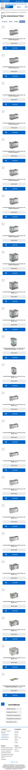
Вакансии (16, 736)
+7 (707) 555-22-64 (5, 737)
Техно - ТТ (22, 21)
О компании (18, 729)
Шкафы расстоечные (12, 712)
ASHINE (10, 21)
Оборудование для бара (6, 752)
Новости (16, 739)
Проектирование (18, 747)
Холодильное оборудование (13, 715)
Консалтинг (17, 751)
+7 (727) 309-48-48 (4, 0)
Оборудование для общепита (14, 718)
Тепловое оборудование (6, 751)
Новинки (3, 757)
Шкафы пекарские (11, 708)
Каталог (3, 746)
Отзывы (16, 742)
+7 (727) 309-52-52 (4, 1)
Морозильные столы (11, 722)
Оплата (16, 734)
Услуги (16, 746)
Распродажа (3, 759)
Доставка (17, 732)
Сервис (16, 749)
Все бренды (4, 21)
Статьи (16, 741)
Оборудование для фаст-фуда (7, 754)
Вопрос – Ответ (18, 737)
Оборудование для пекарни (6, 756)
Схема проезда (5, 739)
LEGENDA (16, 21)
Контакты (17, 731)
